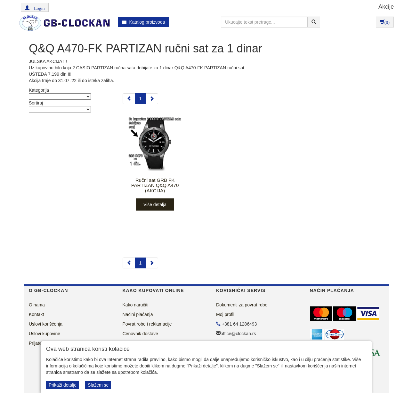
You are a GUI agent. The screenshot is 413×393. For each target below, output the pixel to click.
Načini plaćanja (138, 314)
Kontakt (36, 314)
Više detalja (154, 204)
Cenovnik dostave (140, 333)
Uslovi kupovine (44, 333)
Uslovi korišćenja (45, 324)
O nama (37, 304)
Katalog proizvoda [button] (143, 22)
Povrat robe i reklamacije (147, 324)
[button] (35, 7)
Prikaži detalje (63, 385)
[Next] (151, 98)
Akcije (386, 7)
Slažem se (98, 385)
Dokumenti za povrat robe (241, 304)
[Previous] (129, 98)
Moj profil (225, 314)
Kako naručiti (136, 304)
